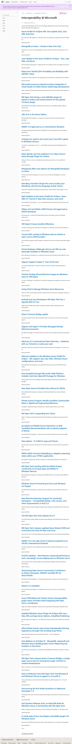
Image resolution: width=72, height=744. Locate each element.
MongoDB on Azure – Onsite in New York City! (41, 46)
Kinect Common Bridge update (35, 314)
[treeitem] (10, 18)
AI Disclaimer (4, 743)
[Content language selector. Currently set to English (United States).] (7, 740)
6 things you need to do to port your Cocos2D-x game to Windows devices (45, 140)
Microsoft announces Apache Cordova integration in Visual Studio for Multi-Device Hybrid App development (45, 85)
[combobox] (10, 15)
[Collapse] (17, 12)
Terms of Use (51, 743)
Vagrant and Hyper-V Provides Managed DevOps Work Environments (42, 327)
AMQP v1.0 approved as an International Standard (43, 126)
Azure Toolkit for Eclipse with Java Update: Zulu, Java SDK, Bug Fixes (44, 32)
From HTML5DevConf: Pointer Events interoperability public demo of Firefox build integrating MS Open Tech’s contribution (44, 600)
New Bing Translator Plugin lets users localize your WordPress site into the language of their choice (43, 184)
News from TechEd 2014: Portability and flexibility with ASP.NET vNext (45, 72)
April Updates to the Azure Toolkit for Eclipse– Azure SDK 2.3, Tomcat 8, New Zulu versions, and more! (44, 197)
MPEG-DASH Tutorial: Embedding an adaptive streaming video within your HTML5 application (46, 454)
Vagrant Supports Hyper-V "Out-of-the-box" (40, 262)
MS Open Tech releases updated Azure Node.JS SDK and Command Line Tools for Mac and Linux (46, 529)
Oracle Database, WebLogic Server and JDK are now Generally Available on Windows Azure (44, 250)
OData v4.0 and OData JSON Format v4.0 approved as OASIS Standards (44, 210)
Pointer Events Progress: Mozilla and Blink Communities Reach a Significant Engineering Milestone (45, 401)
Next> (23, 728)
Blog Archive (29, 13)
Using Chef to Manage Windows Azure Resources (43, 289)
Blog (19, 743)
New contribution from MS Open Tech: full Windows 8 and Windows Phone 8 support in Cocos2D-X (45, 674)
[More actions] (68, 13)
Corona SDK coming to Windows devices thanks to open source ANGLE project (43, 235)
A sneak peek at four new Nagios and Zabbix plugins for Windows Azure (45, 717)
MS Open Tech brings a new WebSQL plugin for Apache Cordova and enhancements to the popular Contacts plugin (43, 99)
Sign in (68, 1)
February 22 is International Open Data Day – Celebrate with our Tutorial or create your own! (45, 342)
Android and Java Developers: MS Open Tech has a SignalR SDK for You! (43, 300)
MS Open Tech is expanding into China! (38, 413)
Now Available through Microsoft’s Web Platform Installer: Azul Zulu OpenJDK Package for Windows (43, 374)
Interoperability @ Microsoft (40, 13)
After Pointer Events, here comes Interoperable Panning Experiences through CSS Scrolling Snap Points (45, 629)
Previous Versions (12, 743)
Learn (23, 13)
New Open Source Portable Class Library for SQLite (43, 388)
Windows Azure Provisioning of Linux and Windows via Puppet (44, 484)
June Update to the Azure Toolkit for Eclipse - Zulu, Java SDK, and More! (45, 59)
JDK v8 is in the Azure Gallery (34, 114)
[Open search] (65, 2)
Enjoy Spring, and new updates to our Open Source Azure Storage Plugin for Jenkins (43, 155)
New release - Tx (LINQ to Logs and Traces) (40, 441)
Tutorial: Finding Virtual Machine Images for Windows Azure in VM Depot (45, 275)
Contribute (24, 743)
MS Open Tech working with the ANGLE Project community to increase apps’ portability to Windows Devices (42, 468)
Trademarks (57, 743)
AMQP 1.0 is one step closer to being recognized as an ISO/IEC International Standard (45, 542)
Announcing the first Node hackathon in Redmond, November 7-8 (43, 689)
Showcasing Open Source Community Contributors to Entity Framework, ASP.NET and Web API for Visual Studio (44, 573)
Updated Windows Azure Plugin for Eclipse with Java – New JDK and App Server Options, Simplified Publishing (45, 614)
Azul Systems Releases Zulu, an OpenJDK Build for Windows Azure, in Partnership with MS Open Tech (43, 704)
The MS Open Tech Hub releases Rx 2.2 (38, 515)
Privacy (30, 743)
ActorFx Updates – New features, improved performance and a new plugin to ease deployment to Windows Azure (46, 556)
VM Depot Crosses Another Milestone (38, 224)
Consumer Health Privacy (39, 743)
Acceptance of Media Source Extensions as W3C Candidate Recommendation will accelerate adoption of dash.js (44, 428)
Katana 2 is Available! (31, 585)
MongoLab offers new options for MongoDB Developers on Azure (45, 169)
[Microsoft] (3, 2)
